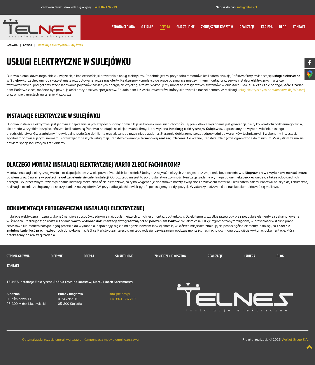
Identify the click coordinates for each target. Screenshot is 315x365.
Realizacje (247, 27)
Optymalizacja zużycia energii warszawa (51, 339)
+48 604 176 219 (105, 7)
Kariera (267, 27)
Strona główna (123, 27)
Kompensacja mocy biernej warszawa (111, 339)
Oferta (165, 27)
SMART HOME (185, 27)
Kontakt (299, 27)
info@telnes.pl (247, 7)
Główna (12, 45)
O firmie (147, 27)
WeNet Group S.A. (295, 339)
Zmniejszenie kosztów (217, 27)
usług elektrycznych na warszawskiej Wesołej (271, 90)
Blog (282, 27)
